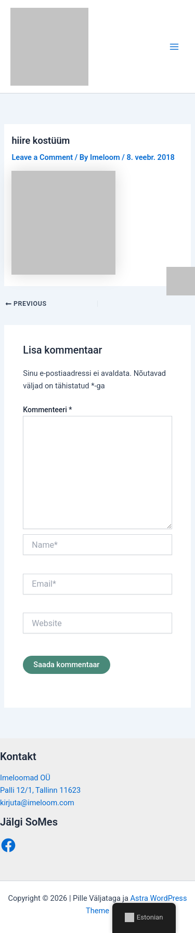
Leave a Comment (42, 157)
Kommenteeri (47, 409)
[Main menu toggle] (174, 46)
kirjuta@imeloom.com (37, 802)
